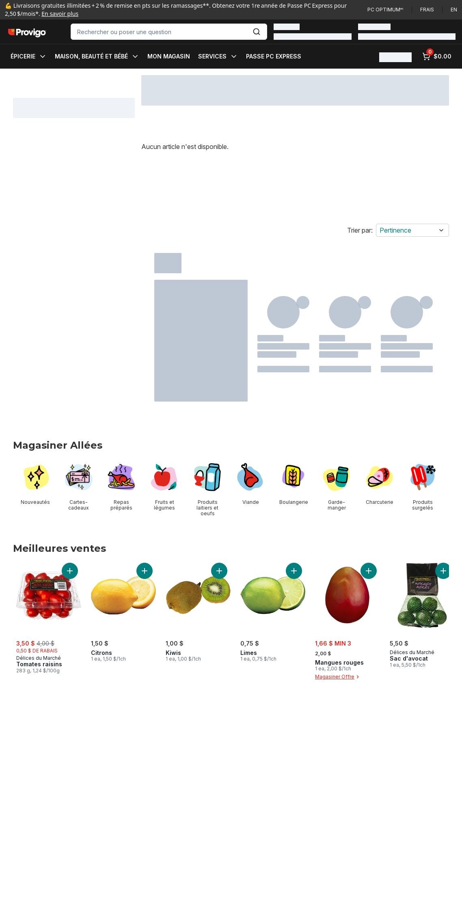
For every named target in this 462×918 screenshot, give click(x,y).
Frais (427, 9)
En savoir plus (59, 13)
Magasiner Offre (338, 677)
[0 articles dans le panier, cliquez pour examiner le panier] (437, 56)
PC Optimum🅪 (385, 9)
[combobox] (169, 32)
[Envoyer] (257, 32)
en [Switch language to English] (454, 9)
